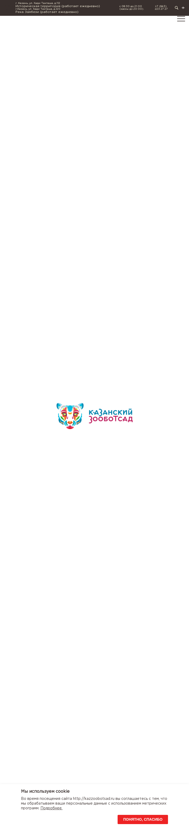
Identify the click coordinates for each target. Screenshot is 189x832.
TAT (6, 9)
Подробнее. (51, 808)
